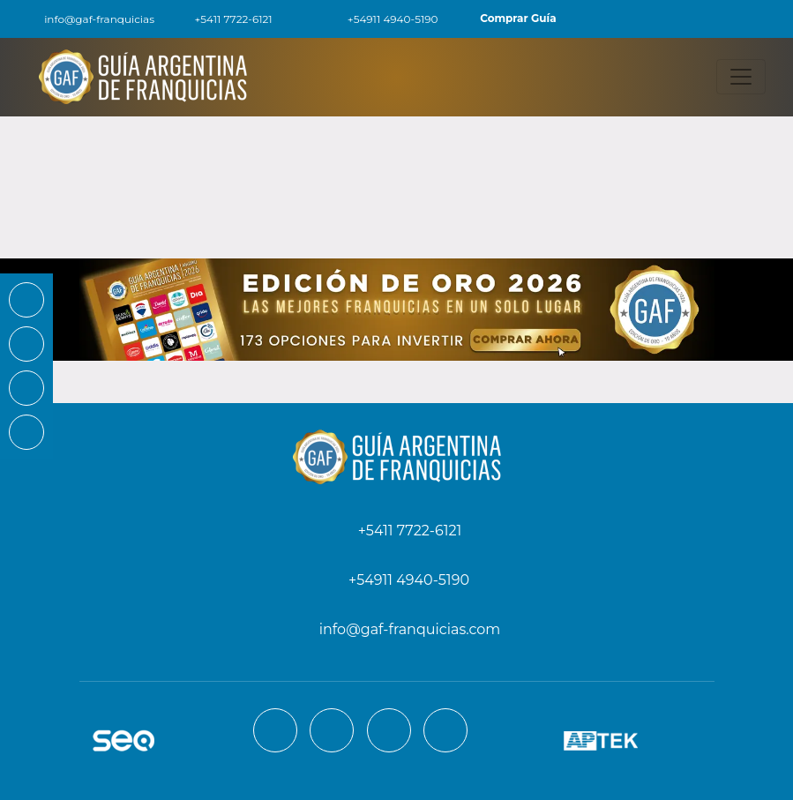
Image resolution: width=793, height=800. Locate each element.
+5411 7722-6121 (223, 19)
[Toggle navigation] (741, 76)
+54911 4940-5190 (382, 19)
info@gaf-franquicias (87, 19)
